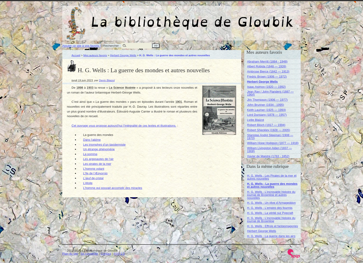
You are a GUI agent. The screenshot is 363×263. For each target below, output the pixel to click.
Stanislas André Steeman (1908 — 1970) (270, 136)
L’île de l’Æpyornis (95, 173)
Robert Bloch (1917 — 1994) (266, 125)
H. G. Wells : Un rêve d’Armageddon (271, 202)
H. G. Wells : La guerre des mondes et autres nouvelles (272, 185)
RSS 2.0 (119, 253)
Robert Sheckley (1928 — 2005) (268, 130)
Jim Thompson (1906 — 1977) (267, 99)
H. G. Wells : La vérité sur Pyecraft (270, 213)
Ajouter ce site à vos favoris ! (81, 45)
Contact (106, 253)
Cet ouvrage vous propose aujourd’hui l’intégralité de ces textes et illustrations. (124, 125)
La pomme (90, 154)
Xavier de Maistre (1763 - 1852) (268, 156)
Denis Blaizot (107, 80)
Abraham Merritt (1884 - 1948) (267, 61)
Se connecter (89, 253)
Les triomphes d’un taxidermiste (104, 144)
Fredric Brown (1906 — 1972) (267, 76)
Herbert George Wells (123, 55)
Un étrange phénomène (99, 149)
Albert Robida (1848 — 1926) (266, 66)
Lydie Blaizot (255, 120)
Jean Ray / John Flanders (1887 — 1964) (270, 93)
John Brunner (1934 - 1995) (265, 104)
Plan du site (70, 253)
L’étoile (87, 183)
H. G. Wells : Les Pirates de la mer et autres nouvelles (272, 177)
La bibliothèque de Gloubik (230, 18)
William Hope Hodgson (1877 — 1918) (273, 143)
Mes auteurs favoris (95, 55)
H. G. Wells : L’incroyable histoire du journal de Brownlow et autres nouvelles (271, 195)
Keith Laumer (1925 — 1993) (266, 110)
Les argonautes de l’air (98, 159)
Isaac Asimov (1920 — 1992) (266, 86)
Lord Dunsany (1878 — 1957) (267, 114)
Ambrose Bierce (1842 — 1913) (268, 71)
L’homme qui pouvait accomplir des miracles (112, 188)
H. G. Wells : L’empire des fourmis (269, 208)
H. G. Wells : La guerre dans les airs (271, 236)
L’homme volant (93, 168)
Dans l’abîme (92, 139)
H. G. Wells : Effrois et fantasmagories (272, 226)
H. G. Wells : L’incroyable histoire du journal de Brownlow (271, 219)
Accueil (76, 55)
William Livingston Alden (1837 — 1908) (269, 149)
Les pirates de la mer (97, 164)
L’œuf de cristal (93, 178)
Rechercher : (111, 45)
